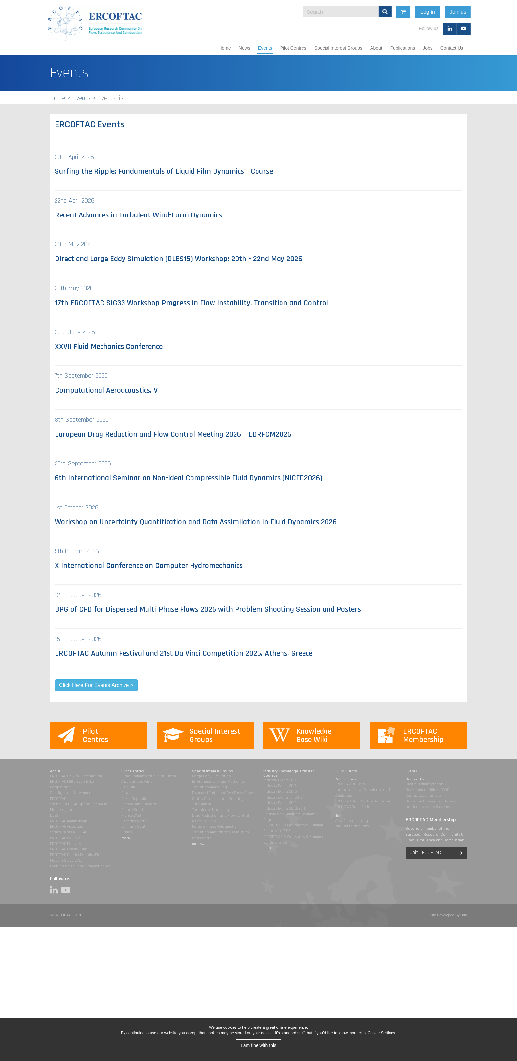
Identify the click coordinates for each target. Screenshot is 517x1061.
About (376, 48)
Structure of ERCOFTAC (68, 832)
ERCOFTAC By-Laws (65, 838)
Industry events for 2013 (283, 797)
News (244, 48)
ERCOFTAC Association (68, 826)
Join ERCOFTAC (425, 852)
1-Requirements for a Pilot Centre (148, 776)
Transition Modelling (209, 787)
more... (127, 838)
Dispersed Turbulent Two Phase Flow (222, 792)
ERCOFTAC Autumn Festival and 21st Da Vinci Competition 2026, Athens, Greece (183, 653)
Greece (126, 832)
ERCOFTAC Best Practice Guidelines (363, 801)
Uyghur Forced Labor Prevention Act (80, 866)
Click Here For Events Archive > (96, 685)
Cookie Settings (381, 1033)
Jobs (428, 48)
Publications (402, 48)
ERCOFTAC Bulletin (350, 784)
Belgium (128, 787)
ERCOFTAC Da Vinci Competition (76, 776)
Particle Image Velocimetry (214, 826)
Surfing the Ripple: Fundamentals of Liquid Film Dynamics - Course (164, 171)
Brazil (126, 792)
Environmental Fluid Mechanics (218, 781)
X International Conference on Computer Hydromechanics (149, 566)
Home (224, 48)
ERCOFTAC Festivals (65, 843)
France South (132, 809)
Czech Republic (133, 798)
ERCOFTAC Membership (68, 821)
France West (131, 815)
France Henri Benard (138, 804)
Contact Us (451, 48)
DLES (54, 815)
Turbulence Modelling (210, 809)
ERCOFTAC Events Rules (68, 849)
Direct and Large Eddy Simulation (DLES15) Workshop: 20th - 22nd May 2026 (178, 259)
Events (265, 48)
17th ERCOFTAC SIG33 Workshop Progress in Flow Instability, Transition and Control (191, 303)
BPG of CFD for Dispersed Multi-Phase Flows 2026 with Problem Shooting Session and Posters (208, 609)
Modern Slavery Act (66, 860)
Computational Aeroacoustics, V (106, 390)
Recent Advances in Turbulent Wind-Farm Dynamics (138, 215)
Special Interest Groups (338, 48)
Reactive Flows (204, 821)
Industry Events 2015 (280, 791)
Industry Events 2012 (279, 803)
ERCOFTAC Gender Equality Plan (76, 854)
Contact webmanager (424, 795)
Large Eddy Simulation (211, 776)
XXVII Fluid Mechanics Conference (109, 346)
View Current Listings (352, 820)
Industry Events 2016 (280, 785)
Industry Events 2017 (279, 780)
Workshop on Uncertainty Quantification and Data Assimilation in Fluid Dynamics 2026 (196, 522)
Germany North (133, 821)
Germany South (134, 826)
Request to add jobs (352, 826)
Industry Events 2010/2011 (284, 808)
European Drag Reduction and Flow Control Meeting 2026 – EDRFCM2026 (173, 434)
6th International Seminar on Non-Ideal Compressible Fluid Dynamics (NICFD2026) (189, 478)
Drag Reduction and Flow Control (220, 815)
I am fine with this (258, 1045)
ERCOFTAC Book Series (353, 806)
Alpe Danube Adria (137, 781)
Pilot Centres (293, 48)
